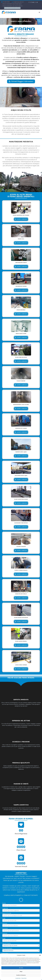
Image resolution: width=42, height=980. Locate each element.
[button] (40, 955)
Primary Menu (39, 12)
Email (4, 938)
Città (3, 918)
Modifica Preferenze (21, 975)
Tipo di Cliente (6, 943)
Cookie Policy (22, 961)
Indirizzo (4, 923)
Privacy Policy (32, 961)
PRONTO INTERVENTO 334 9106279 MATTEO (13, 6)
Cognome (5, 908)
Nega (21, 971)
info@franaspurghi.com (18, 2)
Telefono (5, 933)
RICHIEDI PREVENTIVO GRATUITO (12, 8)
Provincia (4, 928)
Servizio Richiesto (7, 948)
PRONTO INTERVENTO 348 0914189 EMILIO (12, 4)
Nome (4, 903)
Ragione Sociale (6, 913)
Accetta (21, 967)
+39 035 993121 (6, 2)
